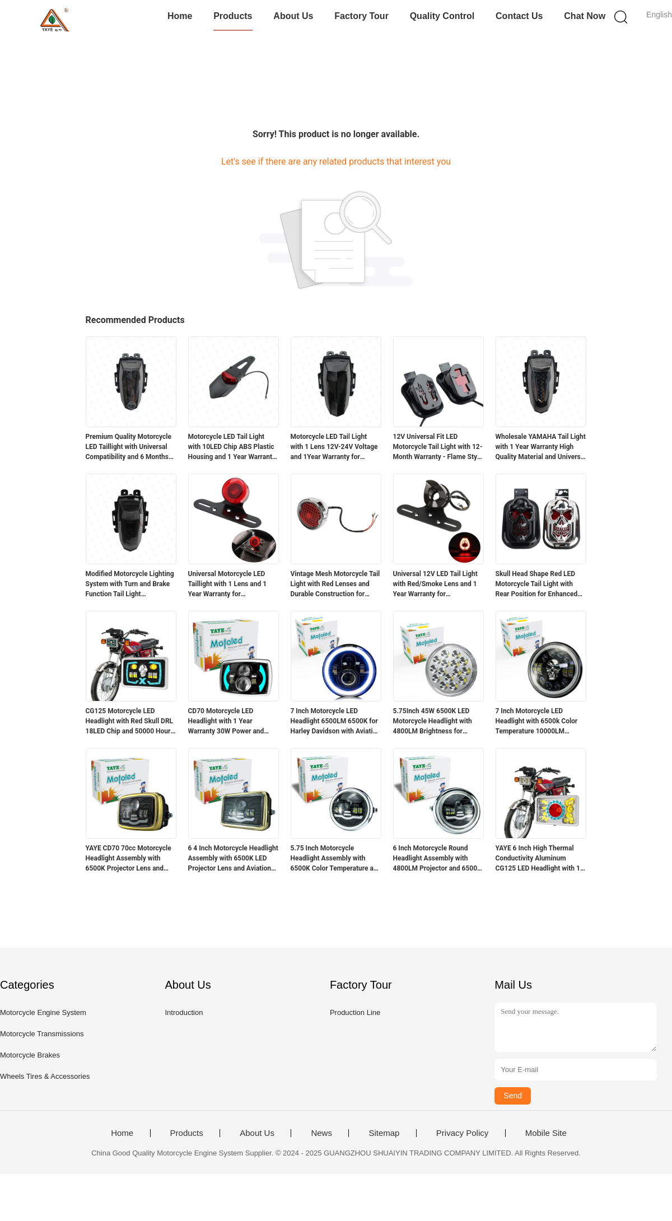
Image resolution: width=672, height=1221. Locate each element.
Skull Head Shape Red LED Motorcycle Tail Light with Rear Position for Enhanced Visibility (537, 584)
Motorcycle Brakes (30, 1055)
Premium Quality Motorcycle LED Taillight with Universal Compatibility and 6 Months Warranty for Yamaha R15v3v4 (128, 447)
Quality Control (442, 16)
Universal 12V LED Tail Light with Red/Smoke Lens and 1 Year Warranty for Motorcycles (435, 584)
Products (232, 16)
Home (179, 16)
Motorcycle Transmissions (42, 1034)
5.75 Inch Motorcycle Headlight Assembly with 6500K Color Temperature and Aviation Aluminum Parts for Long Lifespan (336, 858)
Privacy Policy (462, 1133)
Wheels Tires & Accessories (45, 1076)
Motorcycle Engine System (43, 1012)
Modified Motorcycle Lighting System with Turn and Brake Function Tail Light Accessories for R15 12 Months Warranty (130, 584)
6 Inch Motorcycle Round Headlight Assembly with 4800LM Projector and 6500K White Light (437, 858)
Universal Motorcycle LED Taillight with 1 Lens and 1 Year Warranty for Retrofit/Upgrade (227, 584)
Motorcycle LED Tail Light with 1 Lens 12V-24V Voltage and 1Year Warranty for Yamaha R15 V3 (334, 447)
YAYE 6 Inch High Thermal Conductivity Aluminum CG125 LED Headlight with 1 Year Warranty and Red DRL (538, 858)
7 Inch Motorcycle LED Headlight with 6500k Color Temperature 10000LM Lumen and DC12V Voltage (537, 721)
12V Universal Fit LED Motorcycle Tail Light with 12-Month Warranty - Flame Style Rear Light (438, 447)
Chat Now (584, 16)
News (321, 1133)
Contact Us (519, 16)
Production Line (355, 1012)
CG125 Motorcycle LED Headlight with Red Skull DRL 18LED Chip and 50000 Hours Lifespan (130, 721)
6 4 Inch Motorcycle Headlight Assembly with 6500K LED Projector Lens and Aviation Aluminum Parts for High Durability (233, 858)
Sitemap (383, 1133)
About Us (293, 16)
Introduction (184, 1012)
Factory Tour (361, 16)
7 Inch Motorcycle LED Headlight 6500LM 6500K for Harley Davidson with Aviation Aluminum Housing (336, 721)
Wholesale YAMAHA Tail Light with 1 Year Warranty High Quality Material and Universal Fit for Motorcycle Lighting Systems (541, 447)
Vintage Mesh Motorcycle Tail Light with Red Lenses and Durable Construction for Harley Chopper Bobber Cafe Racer (335, 584)
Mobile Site (546, 1133)
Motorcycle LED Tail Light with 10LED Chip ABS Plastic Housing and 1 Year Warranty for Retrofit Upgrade (232, 447)
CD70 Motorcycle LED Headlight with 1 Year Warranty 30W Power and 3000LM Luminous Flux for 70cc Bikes (228, 721)
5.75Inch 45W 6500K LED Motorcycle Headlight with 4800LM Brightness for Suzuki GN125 (432, 721)
